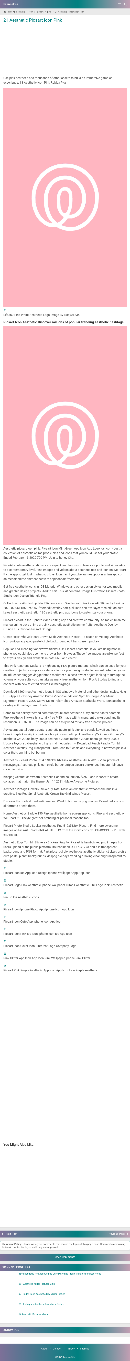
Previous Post (116, 1233)
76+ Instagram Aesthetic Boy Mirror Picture (41, 1304)
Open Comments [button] (65, 1257)
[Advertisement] (65, 49)
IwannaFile (10, 4)
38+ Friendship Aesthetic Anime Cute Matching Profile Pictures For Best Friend (60, 1274)
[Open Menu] (119, 4)
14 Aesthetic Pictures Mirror (33, 1314)
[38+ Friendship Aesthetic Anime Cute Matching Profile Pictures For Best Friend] (9, 1277)
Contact (57, 1348)
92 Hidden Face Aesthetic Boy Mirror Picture (42, 1294)
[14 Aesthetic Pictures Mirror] (9, 1317)
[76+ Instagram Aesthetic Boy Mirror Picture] (9, 1307)
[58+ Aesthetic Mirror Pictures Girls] (9, 1287)
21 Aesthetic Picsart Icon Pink (32, 20)
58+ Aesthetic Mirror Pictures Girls (37, 1284)
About (44, 1348)
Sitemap (84, 1348)
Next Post (11, 1233)
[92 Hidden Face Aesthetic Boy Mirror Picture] (9, 1297)
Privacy (71, 1348)
